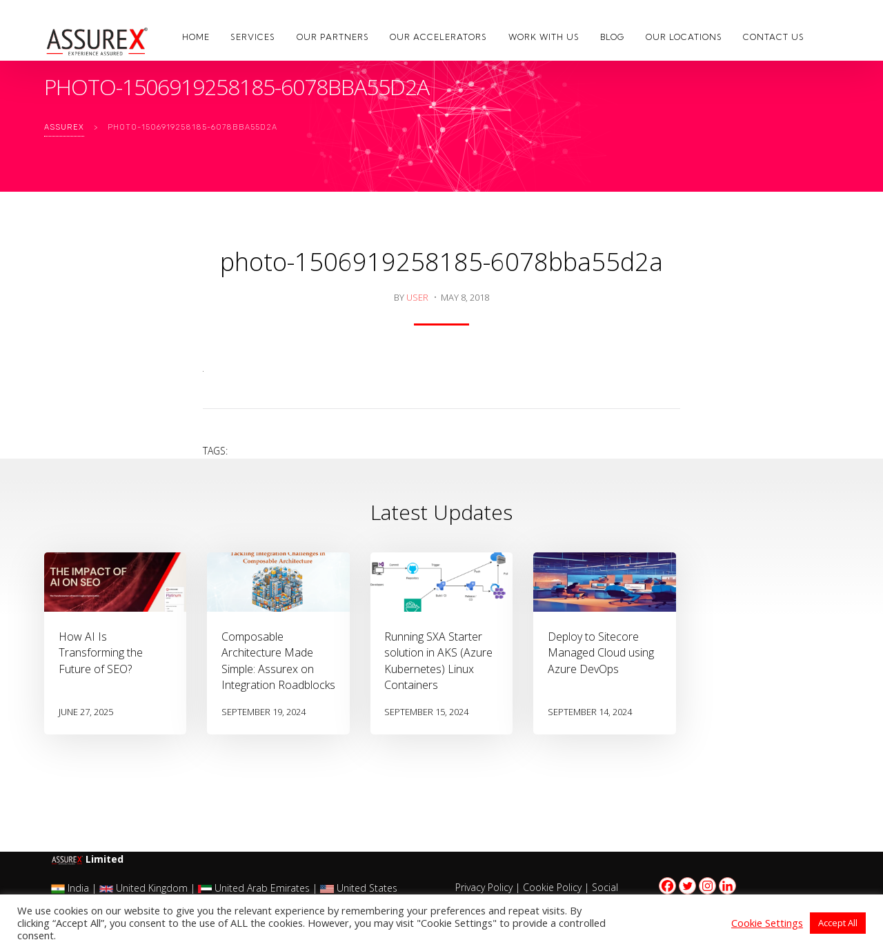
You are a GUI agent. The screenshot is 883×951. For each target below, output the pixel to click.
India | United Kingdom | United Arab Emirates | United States (224, 887)
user (417, 297)
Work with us (543, 37)
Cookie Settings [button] (767, 923)
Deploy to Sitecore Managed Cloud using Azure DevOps (601, 652)
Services (252, 37)
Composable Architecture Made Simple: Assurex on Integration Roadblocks (278, 660)
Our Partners (333, 37)
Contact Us (773, 37)
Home (196, 37)
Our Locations (684, 37)
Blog (612, 37)
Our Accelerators (438, 37)
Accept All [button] (837, 923)
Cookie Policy (552, 887)
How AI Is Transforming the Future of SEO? (101, 652)
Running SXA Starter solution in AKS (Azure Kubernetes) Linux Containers (438, 660)
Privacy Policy (484, 887)
